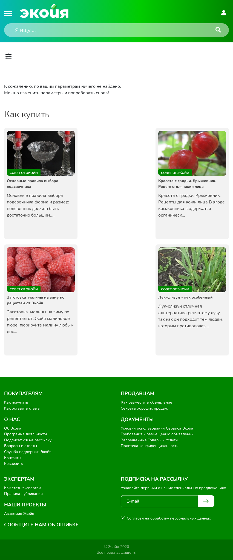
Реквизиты (14, 463)
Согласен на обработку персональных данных (169, 518)
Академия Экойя (19, 513)
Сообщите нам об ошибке (41, 524)
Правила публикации (23, 493)
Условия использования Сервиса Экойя (157, 428)
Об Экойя (12, 428)
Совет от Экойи (24, 173)
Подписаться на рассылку (27, 440)
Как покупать (16, 402)
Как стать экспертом (22, 488)
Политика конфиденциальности (150, 445)
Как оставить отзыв (22, 408)
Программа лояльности (25, 434)
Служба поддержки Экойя (27, 451)
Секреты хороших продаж (144, 408)
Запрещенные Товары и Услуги (149, 440)
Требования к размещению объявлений (157, 434)
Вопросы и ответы (20, 445)
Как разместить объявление (146, 402)
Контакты (12, 457)
